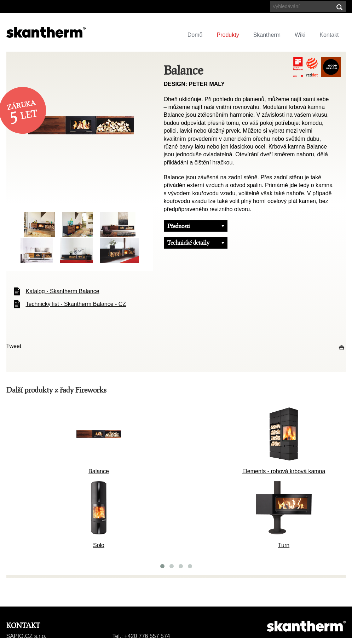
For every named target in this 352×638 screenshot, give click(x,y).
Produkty (228, 35)
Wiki (300, 35)
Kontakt (329, 35)
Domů (195, 35)
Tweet (14, 346)
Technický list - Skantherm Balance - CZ (76, 304)
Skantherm (267, 35)
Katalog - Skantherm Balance (62, 291)
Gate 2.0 (159, 542)
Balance (159, 468)
